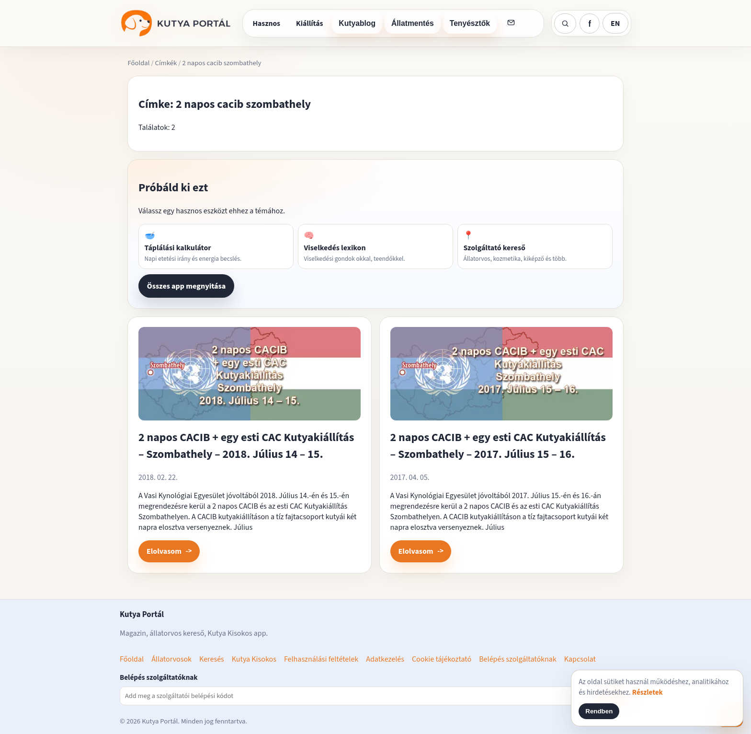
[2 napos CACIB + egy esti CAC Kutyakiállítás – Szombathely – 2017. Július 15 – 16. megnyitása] (501, 378)
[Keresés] (565, 23)
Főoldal (138, 63)
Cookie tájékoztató (441, 659)
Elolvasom (164, 551)
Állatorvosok (171, 659)
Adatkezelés (385, 659)
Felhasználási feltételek (321, 659)
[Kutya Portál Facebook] (590, 23)
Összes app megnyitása (186, 286)
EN (615, 23)
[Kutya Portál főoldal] (177, 23)
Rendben (599, 711)
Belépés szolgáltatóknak (518, 659)
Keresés (211, 659)
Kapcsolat (580, 659)
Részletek (647, 692)
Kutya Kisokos (254, 659)
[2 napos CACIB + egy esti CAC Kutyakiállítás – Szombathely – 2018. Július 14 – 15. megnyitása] (249, 378)
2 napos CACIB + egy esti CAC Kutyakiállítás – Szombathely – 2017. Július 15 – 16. (498, 446)
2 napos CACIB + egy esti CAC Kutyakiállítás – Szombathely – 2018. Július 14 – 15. (246, 446)
